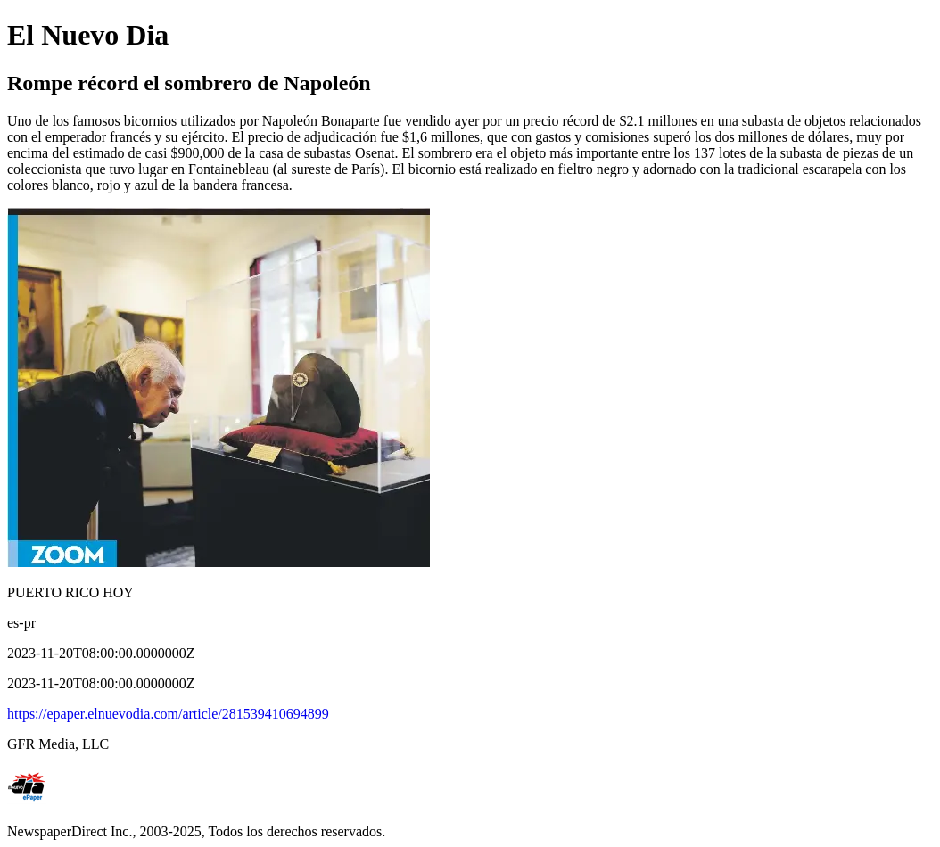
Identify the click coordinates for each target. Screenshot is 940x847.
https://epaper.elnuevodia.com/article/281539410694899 (168, 713)
